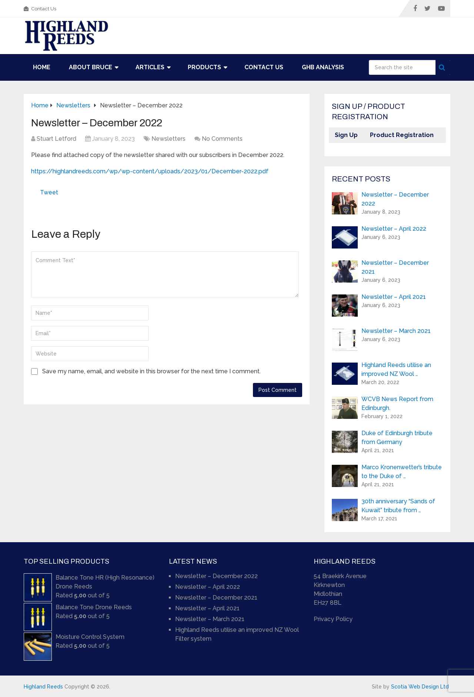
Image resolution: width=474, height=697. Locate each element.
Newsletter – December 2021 (395, 267)
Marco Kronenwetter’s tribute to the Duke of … (401, 472)
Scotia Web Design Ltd (420, 687)
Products (204, 67)
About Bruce (90, 67)
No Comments (222, 138)
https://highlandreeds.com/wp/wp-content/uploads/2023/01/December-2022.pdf (149, 171)
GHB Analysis (323, 67)
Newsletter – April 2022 (393, 228)
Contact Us (40, 8)
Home (41, 67)
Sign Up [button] (346, 135)
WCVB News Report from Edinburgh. (397, 403)
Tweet (49, 192)
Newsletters (168, 138)
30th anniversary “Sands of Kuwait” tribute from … (398, 506)
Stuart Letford (56, 138)
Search (442, 67)
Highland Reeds (43, 687)
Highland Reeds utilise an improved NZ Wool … (396, 369)
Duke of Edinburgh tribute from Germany (397, 438)
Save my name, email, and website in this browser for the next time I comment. (151, 371)
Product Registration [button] (402, 135)
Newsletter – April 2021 (393, 296)
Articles (150, 67)
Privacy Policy (333, 619)
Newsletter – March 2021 (396, 330)
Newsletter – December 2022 (395, 199)
